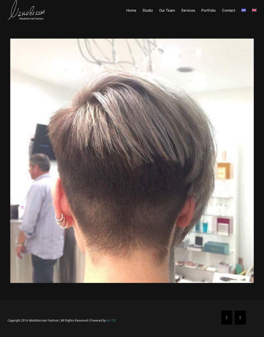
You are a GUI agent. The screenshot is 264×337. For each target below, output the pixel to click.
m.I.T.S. (111, 320)
